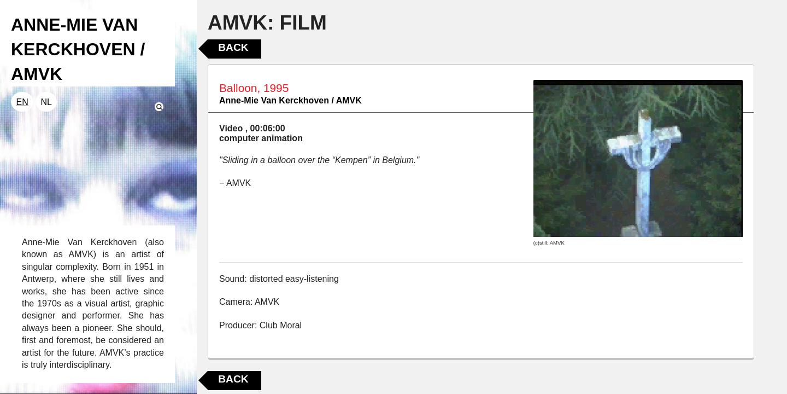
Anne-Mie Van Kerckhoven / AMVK (290, 100)
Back (233, 47)
